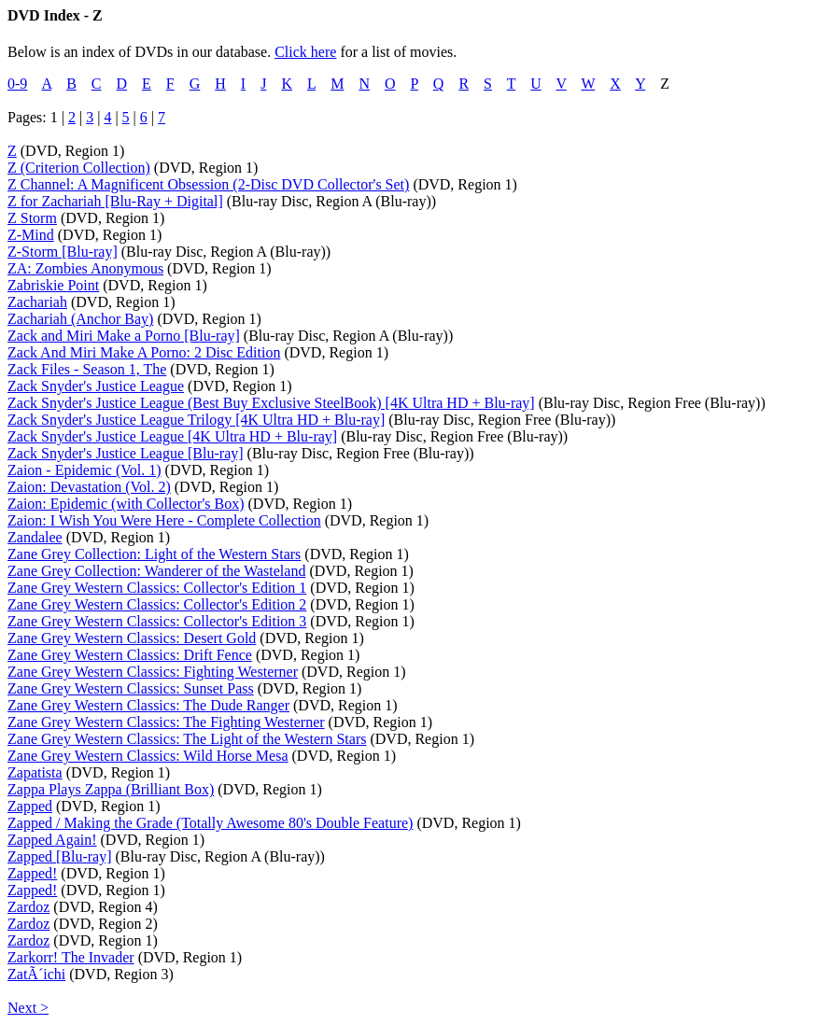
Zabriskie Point (53, 285)
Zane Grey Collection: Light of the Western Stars (154, 554)
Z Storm (32, 218)
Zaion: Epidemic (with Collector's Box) (126, 504)
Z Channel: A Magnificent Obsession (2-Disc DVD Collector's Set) (208, 184)
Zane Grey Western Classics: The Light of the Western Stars (186, 739)
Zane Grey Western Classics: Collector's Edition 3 (156, 621)
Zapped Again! (52, 840)
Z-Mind (30, 235)
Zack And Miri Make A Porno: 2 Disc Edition (143, 352)
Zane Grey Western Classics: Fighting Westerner (152, 672)
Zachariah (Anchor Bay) (80, 319)
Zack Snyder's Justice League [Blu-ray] (125, 453)
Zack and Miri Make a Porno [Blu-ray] (123, 336)
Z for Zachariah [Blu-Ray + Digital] (115, 201)
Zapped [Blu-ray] (59, 856)
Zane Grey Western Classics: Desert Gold (131, 638)
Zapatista (35, 772)
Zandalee (35, 537)
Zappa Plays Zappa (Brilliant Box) (110, 789)
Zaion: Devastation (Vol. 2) (89, 487)
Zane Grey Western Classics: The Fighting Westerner (166, 722)
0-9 (17, 83)
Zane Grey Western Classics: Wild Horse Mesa (147, 756)
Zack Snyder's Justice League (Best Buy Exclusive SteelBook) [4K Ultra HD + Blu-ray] (271, 403)
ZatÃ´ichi (36, 974)
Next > (28, 1008)
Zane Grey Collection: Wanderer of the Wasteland (156, 571)
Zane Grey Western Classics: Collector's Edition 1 (156, 588)
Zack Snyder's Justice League (95, 386)
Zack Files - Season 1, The (86, 369)
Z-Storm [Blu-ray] (62, 252)
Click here (305, 52)
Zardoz (28, 907)
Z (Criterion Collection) (78, 167)
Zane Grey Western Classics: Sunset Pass (130, 688)
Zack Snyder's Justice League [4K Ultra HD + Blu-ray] (172, 436)
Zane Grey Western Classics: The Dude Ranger (148, 705)
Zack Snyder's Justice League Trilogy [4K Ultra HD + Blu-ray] (196, 420)
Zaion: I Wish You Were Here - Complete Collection (164, 520)
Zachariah (37, 302)
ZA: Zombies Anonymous (85, 268)
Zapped (29, 806)
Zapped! (32, 873)
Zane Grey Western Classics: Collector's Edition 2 (156, 604)
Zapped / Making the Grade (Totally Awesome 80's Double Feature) (210, 823)
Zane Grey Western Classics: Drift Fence (129, 655)
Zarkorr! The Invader (70, 957)
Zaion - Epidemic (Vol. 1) (84, 470)
